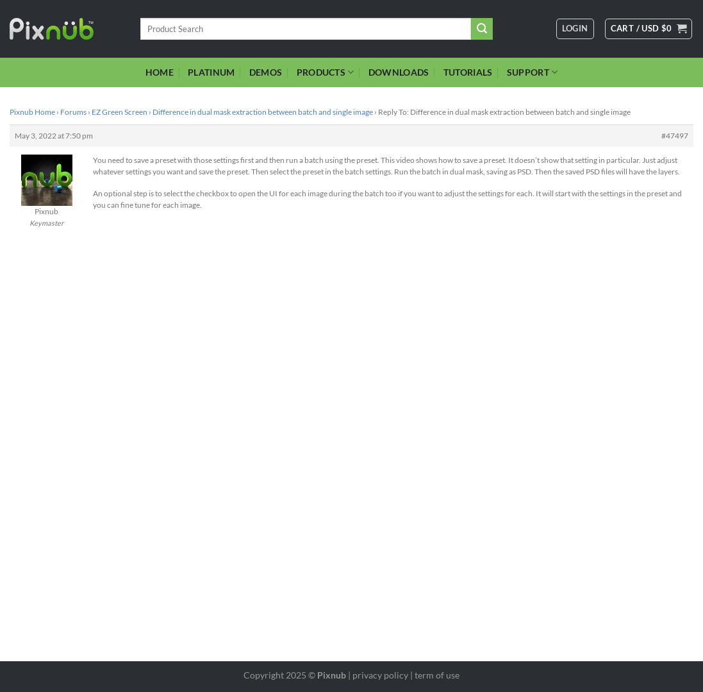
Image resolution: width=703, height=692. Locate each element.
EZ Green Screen (119, 112)
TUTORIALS (468, 72)
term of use (437, 675)
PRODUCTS (325, 72)
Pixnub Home (32, 112)
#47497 (674, 135)
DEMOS (265, 72)
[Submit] (482, 29)
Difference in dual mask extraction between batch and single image (263, 112)
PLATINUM (211, 72)
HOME (159, 72)
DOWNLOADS (398, 72)
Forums (73, 112)
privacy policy (380, 675)
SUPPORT (532, 72)
